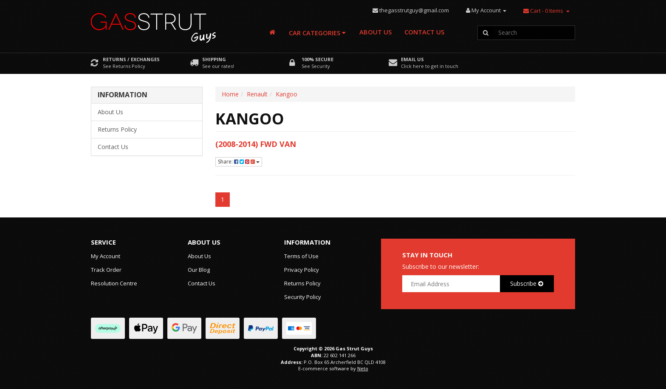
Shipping (214, 59)
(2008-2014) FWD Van (255, 144)
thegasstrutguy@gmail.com (414, 10)
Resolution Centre (114, 283)
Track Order (106, 269)
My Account (105, 256)
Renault (257, 94)
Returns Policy (117, 129)
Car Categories (317, 32)
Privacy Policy (301, 269)
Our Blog (199, 269)
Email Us (412, 59)
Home (230, 94)
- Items (543, 10)
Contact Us (424, 32)
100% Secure (317, 59)
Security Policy (302, 297)
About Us (375, 32)
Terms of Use (301, 256)
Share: (239, 161)
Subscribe (526, 283)
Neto (362, 368)
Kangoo (286, 94)
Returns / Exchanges (131, 59)
